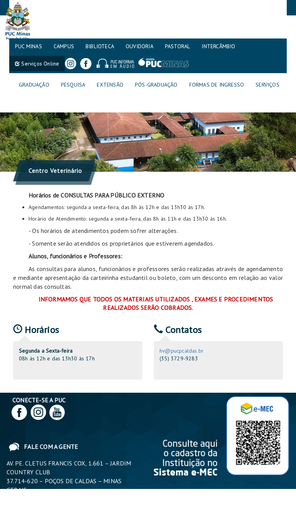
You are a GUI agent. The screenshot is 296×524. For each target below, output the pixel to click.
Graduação (34, 84)
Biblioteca (100, 46)
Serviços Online (37, 63)
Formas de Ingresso (216, 84)
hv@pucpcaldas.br (182, 350)
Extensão (110, 84)
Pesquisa (73, 84)
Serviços (267, 84)
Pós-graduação (156, 84)
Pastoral (177, 46)
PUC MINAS (28, 46)
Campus (64, 46)
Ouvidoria (139, 46)
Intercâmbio (218, 46)
